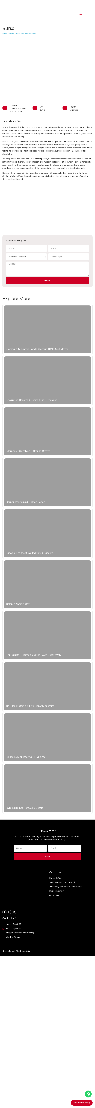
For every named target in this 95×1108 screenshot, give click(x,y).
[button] (81, 15)
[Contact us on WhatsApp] (88, 1094)
